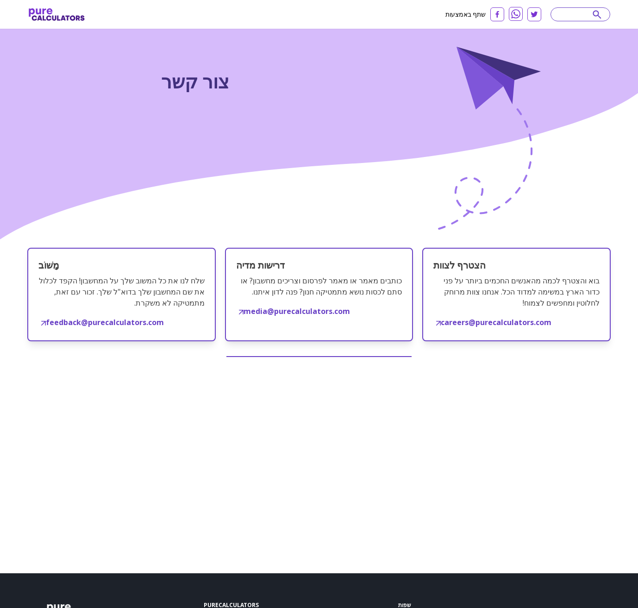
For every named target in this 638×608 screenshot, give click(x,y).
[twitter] (534, 14)
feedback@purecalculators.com (102, 322)
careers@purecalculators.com (493, 322)
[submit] (597, 14)
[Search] (576, 14)
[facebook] (497, 14)
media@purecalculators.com (294, 311)
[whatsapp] (516, 14)
